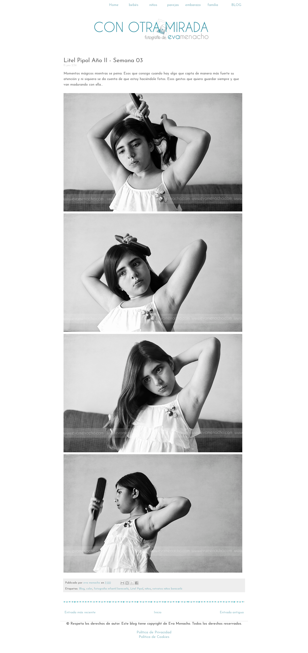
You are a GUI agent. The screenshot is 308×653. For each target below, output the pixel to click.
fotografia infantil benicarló (111, 588)
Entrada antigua (232, 612)
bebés (133, 5)
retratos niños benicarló (167, 588)
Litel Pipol (136, 588)
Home (114, 5)
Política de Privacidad (154, 632)
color (89, 588)
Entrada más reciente (80, 612)
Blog (82, 588)
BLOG (236, 5)
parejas (173, 5)
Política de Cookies (154, 637)
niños (153, 5)
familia (213, 5)
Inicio (157, 612)
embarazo (193, 5)
